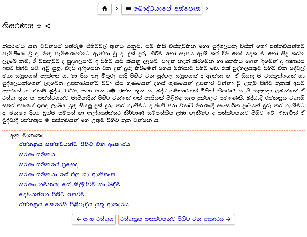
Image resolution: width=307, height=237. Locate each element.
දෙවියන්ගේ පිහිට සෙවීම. (52, 194)
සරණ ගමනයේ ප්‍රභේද (48, 164)
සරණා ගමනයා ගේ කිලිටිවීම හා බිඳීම (69, 184)
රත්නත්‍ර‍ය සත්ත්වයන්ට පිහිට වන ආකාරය (74, 144)
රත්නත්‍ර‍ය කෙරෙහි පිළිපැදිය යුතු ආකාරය (74, 204)
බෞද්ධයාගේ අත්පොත (162, 8)
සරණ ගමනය (37, 154)
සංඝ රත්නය (94, 219)
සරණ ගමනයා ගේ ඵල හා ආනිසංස (67, 174)
